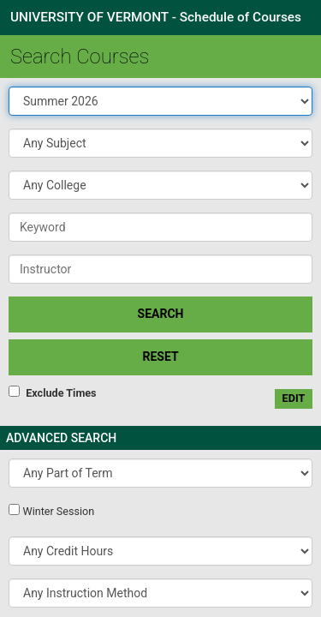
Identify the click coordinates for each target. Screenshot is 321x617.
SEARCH (161, 313)
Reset (160, 356)
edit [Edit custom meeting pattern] (294, 398)
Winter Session (58, 511)
